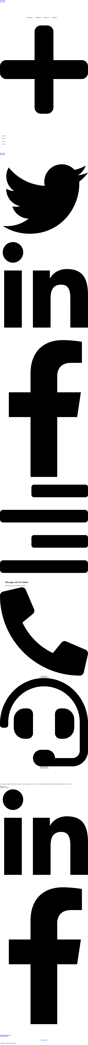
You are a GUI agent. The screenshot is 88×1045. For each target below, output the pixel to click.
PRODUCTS (30, 17)
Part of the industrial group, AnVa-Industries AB (5, 1036)
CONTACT (54, 17)
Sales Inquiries (44, 676)
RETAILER (38, 17)
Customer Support (44, 767)
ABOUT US (46, 17)
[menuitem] (60, 17)
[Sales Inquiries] (44, 675)
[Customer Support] (44, 766)
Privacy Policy (44, 1040)
